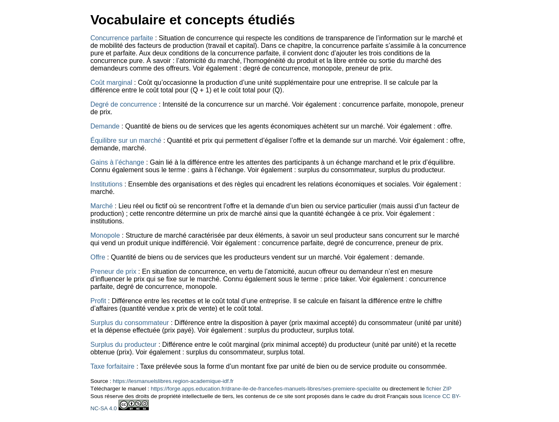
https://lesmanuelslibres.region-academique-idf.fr (173, 381)
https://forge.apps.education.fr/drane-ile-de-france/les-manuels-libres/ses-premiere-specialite (265, 388)
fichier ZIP (438, 388)
